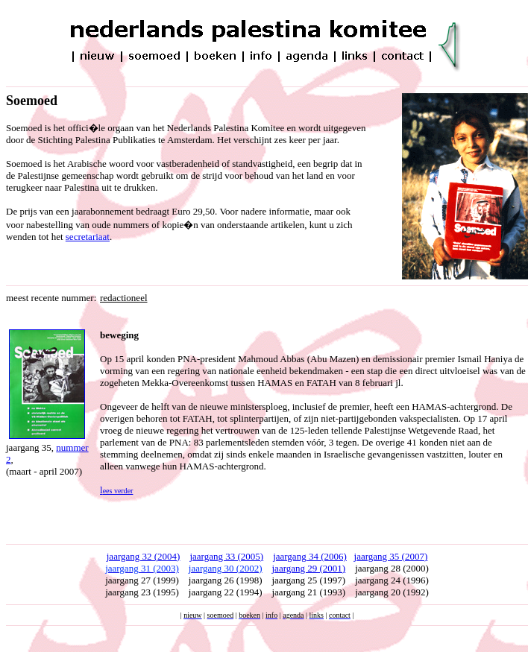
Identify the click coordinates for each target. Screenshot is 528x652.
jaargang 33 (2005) (226, 556)
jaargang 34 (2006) (310, 556)
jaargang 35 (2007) (391, 556)
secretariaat (88, 236)
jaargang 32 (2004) (143, 556)
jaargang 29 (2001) (309, 568)
